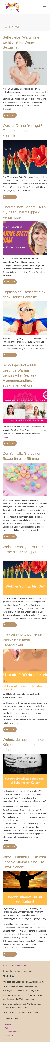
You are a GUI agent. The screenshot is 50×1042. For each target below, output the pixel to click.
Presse (8, 1024)
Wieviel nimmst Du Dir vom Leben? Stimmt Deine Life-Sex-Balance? (24, 862)
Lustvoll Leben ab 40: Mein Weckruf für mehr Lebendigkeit (24, 640)
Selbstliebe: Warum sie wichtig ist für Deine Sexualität (21, 42)
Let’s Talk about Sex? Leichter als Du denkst (22, 1012)
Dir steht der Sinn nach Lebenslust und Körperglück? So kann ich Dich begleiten (21, 989)
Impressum (8, 965)
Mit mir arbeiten (12, 1032)
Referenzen (10, 1028)
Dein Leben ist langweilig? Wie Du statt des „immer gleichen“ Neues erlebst (22, 1006)
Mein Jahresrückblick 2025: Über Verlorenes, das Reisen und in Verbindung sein (23, 997)
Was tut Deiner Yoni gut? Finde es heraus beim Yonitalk (22, 131)
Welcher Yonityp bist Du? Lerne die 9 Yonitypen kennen (23, 552)
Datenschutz (20, 965)
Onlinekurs (9, 1035)
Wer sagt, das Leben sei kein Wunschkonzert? (23, 982)
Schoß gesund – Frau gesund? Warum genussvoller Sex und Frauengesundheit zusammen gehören (20, 375)
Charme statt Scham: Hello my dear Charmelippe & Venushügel (24, 212)
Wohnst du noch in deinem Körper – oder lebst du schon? (24, 745)
